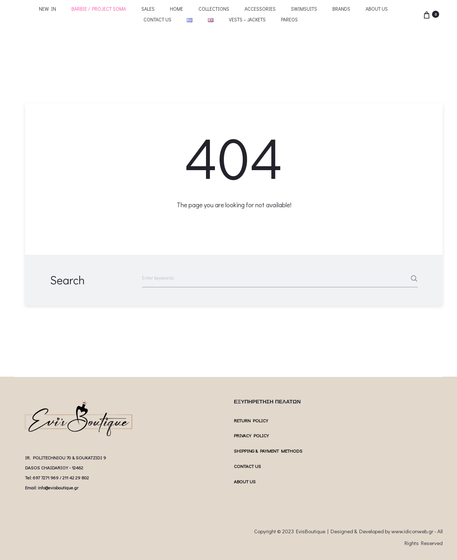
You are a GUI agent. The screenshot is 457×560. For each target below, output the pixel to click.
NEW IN (47, 8)
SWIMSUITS (304, 8)
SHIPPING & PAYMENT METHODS (268, 451)
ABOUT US (377, 8)
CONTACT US (157, 19)
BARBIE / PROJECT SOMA (98, 8)
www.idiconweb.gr (412, 531)
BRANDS (341, 8)
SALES (148, 8)
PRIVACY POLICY (251, 435)
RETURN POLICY (251, 420)
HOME (176, 8)
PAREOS (289, 19)
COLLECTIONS (214, 8)
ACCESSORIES (260, 8)
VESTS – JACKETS (247, 19)
